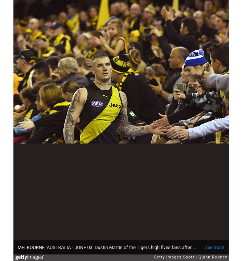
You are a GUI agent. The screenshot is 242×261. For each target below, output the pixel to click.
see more (215, 247)
